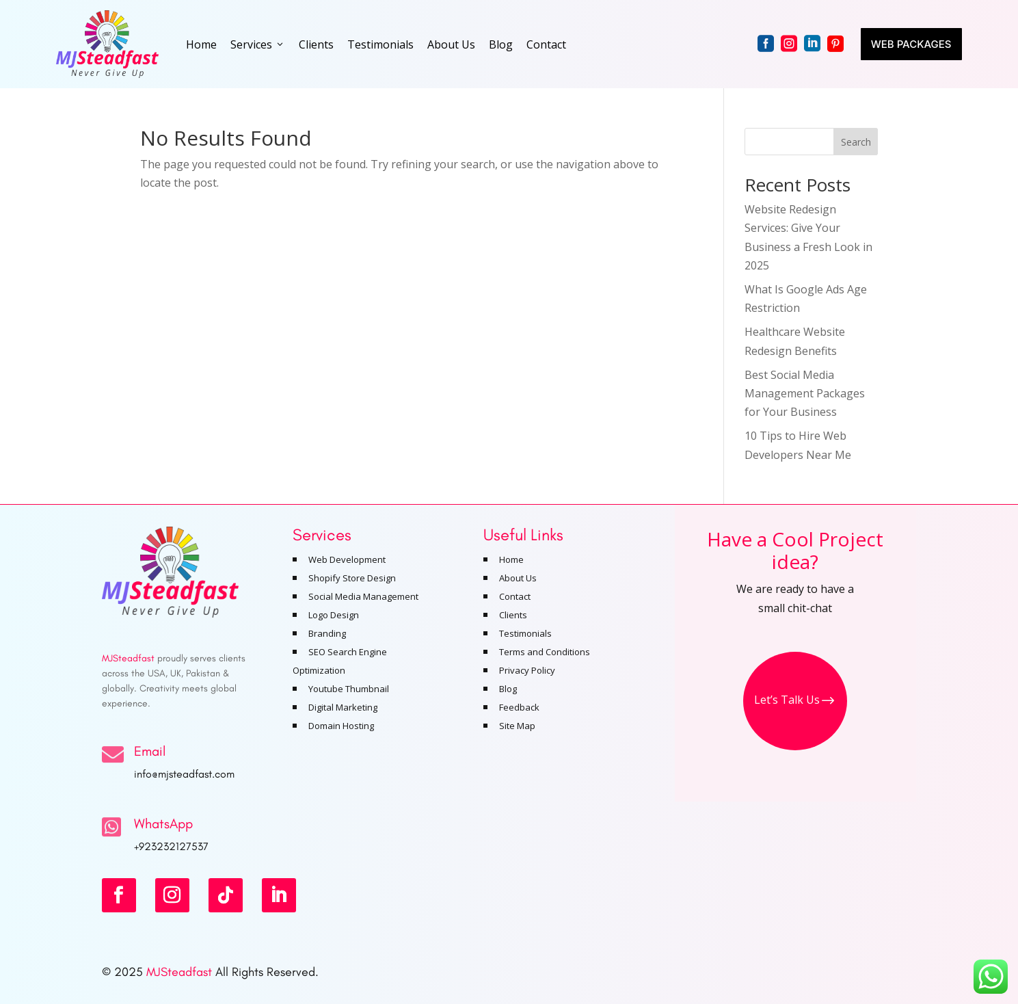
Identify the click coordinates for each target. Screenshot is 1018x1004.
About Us (451, 44)
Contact (546, 44)
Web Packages (911, 44)
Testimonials (380, 44)
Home (201, 44)
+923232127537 (171, 846)
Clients (316, 44)
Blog (501, 44)
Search (856, 141)
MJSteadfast (179, 971)
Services (257, 44)
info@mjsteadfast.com (184, 773)
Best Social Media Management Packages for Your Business (805, 393)
